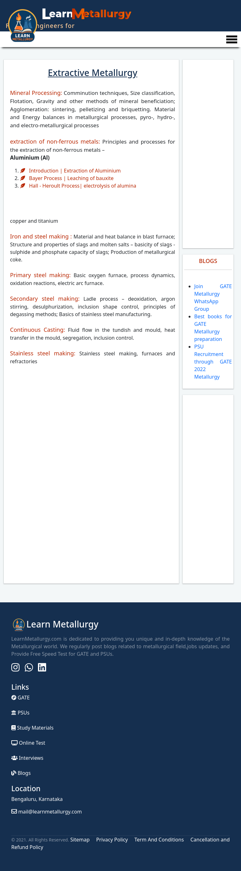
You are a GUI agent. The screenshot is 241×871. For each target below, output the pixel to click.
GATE (20, 697)
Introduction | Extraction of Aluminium (70, 170)
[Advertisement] (208, 154)
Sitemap (80, 839)
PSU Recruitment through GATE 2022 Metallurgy (213, 361)
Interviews (27, 757)
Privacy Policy (112, 839)
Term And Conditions (159, 839)
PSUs (20, 712)
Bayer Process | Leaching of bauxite (67, 178)
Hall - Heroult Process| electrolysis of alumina (78, 185)
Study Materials (32, 727)
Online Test (28, 742)
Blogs (21, 773)
